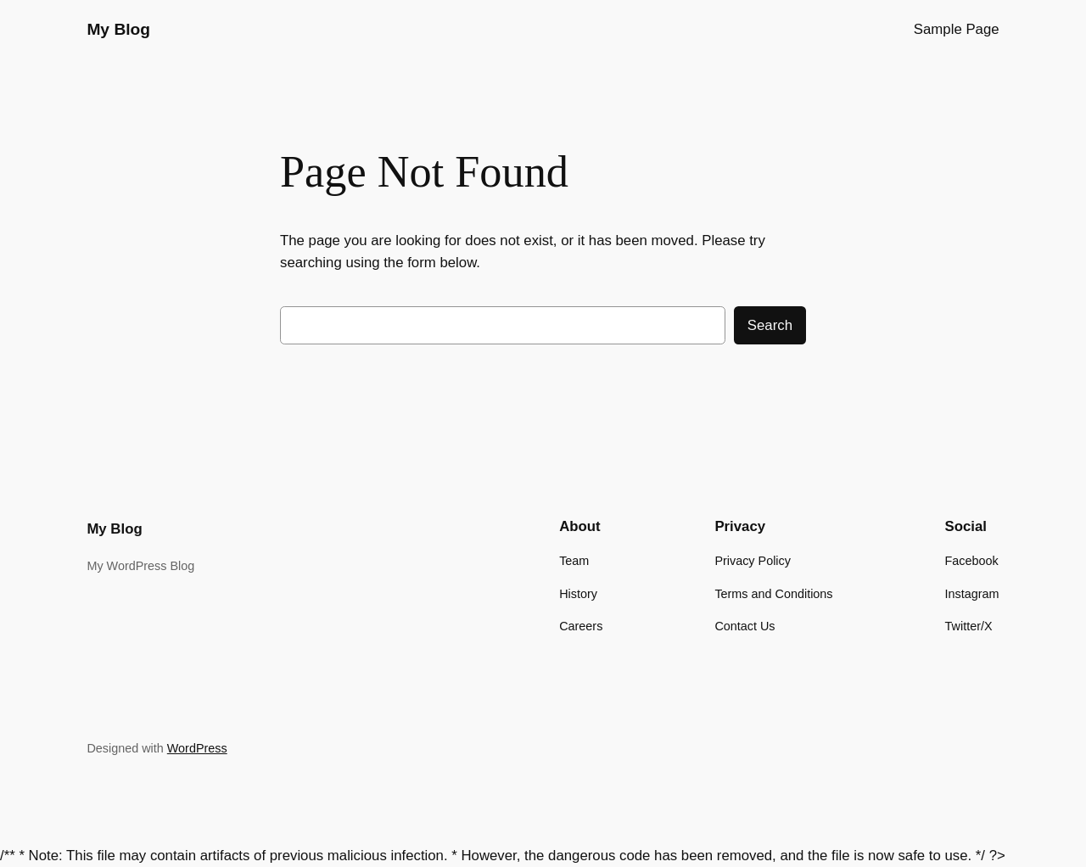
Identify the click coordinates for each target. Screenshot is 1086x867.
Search (769, 325)
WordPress (197, 748)
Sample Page (956, 29)
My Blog (118, 29)
